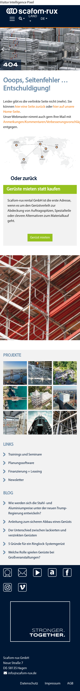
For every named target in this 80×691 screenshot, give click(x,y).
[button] (3, 49)
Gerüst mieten (40, 237)
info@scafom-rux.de (19, 673)
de (43, 19)
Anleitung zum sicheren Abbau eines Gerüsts (39, 522)
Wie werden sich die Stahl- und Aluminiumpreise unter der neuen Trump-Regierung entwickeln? (37, 508)
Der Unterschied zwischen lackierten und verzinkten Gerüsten (37, 533)
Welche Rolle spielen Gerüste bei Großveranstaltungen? (31, 555)
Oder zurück (23, 178)
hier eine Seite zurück (30, 107)
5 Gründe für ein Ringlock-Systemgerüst (36, 544)
